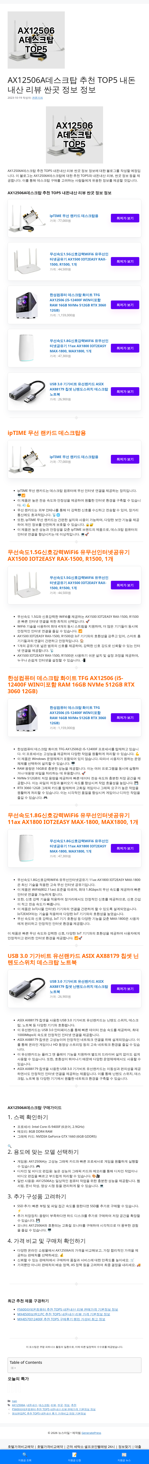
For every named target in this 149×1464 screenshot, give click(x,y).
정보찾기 (124, 1446)
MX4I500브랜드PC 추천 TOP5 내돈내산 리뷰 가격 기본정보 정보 (63, 1314)
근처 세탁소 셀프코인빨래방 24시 (90, 1446)
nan (14, 1401)
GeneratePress (91, 1433)
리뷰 (53, 1405)
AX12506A (18, 1405)
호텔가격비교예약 (21, 1446)
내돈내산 (31, 1405)
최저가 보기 (125, 218)
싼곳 (60, 1405)
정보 (67, 1405)
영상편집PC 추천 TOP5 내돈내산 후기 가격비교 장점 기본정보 (49, 1413)
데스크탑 (44, 1405)
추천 (73, 1405)
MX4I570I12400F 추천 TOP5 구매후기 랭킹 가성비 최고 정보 (61, 1319)
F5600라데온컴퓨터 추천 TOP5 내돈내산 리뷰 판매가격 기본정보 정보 (67, 1309)
